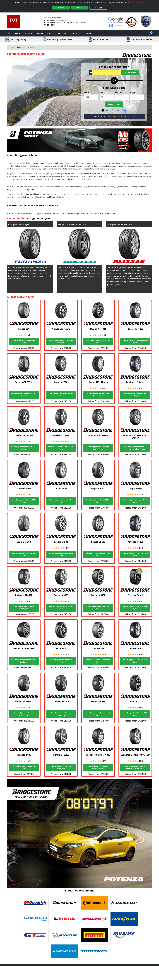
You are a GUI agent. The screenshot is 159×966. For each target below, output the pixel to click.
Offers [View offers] (89, 33)
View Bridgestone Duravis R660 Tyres (24, 501)
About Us (62, 33)
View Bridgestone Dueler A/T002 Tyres (61, 394)
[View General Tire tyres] (94, 919)
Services (28, 33)
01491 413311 (49, 25)
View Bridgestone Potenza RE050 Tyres (135, 554)
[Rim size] (122, 97)
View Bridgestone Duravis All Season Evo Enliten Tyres (135, 448)
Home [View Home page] (11, 47)
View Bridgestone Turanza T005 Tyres (24, 767)
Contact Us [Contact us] (76, 33)
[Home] (8, 33)
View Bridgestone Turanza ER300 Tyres (135, 661)
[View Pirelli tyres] (94, 935)
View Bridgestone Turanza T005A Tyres (61, 767)
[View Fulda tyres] (64, 919)
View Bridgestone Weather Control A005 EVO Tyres (135, 767)
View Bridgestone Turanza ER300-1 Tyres (24, 714)
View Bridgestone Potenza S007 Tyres (98, 607)
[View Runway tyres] (124, 935)
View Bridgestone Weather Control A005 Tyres (98, 767)
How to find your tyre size (116, 110)
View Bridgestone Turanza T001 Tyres (135, 714)
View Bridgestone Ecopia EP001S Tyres (98, 501)
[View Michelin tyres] (64, 935)
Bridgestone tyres (38, 218)
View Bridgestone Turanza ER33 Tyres (98, 714)
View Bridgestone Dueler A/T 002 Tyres (135, 341)
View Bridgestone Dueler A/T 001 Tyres (98, 341)
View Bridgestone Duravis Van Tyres (60, 501)
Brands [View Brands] (19, 47)
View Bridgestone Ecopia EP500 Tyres (61, 554)
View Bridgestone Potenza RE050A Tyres (24, 607)
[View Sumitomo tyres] (64, 951)
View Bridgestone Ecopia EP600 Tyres (98, 554)
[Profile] (106, 97)
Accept (61, 7)
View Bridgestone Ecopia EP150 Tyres (135, 501)
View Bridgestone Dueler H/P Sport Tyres (135, 394)
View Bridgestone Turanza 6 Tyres (61, 661)
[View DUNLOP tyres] (124, 903)
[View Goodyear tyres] (124, 919)
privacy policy (137, 2)
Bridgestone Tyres (26, 155)
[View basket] (150, 33)
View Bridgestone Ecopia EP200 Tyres (24, 554)
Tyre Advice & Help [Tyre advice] (44, 33)
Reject (79, 7)
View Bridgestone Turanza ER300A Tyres (61, 714)
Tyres (17, 33)
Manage (98, 7)
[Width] (91, 97)
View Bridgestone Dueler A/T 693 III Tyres (23, 394)
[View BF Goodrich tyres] (35, 903)
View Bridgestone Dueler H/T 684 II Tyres (23, 448)
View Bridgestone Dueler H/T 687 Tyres (60, 448)
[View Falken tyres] (35, 919)
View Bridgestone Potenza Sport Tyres (135, 607)
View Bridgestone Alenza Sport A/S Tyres (61, 341)
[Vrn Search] (105, 72)
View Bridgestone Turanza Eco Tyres (98, 661)
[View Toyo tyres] (94, 951)
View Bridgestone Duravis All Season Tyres (98, 448)
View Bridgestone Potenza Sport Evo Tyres (23, 661)
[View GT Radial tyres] (35, 935)
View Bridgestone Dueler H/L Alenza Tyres (98, 394)
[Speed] (137, 97)
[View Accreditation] (131, 21)
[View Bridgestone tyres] (64, 903)
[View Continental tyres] (94, 903)
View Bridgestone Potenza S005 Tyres (61, 607)
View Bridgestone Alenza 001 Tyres (24, 341)
